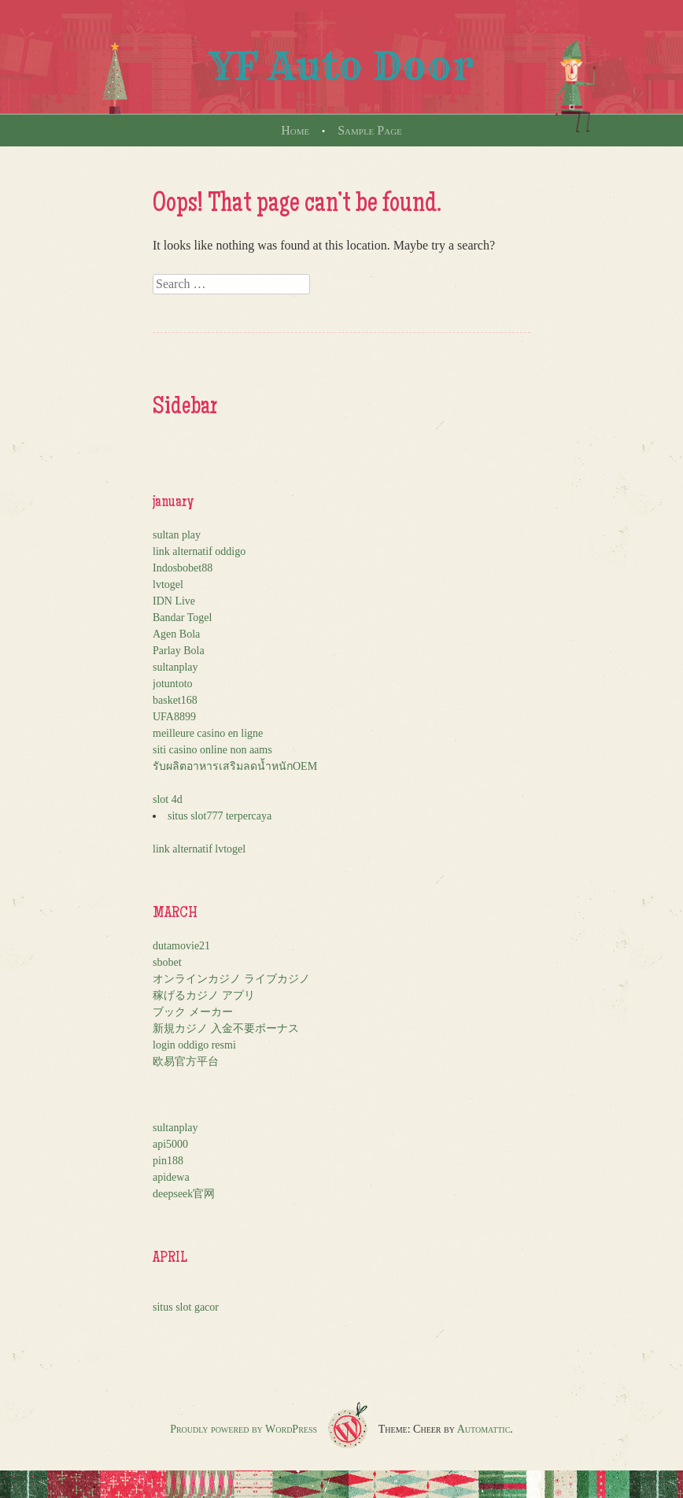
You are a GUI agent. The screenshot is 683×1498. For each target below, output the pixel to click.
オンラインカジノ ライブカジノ (231, 979)
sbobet (167, 962)
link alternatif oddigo (199, 551)
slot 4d (168, 799)
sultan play (177, 535)
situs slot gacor (186, 1307)
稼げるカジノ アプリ (204, 995)
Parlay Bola (179, 651)
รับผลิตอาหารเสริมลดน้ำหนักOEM (235, 766)
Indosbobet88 (182, 568)
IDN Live (174, 601)
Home (295, 130)
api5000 (170, 1144)
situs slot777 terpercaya (219, 816)
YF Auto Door (341, 66)
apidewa (171, 1177)
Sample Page (370, 130)
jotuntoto (173, 684)
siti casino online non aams (212, 750)
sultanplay (175, 667)
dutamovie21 (181, 946)
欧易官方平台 (186, 1061)
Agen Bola (176, 634)
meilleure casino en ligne (208, 733)
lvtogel (168, 584)
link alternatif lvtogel (199, 849)
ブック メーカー (193, 1012)
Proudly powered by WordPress (243, 1429)
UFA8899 (174, 717)
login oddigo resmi (194, 1045)
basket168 (175, 700)
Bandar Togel (182, 617)
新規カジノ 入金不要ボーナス (226, 1028)
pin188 (168, 1161)
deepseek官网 (184, 1194)
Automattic (484, 1429)
